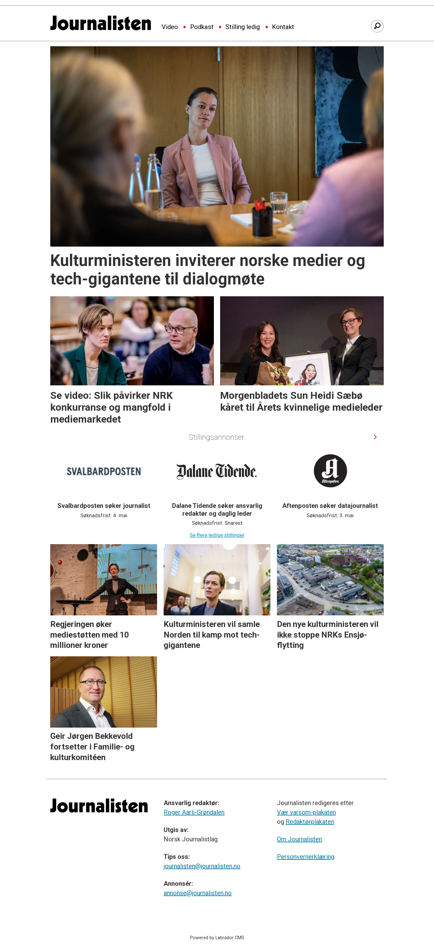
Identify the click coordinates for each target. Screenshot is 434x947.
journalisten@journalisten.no (202, 866)
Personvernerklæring (305, 856)
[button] (375, 437)
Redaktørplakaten (310, 821)
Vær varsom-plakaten (306, 812)
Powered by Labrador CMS (217, 937)
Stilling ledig (242, 27)
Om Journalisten (299, 839)
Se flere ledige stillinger (217, 535)
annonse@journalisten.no (198, 893)
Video (170, 27)
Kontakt (283, 27)
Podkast (202, 27)
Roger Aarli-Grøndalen (194, 812)
